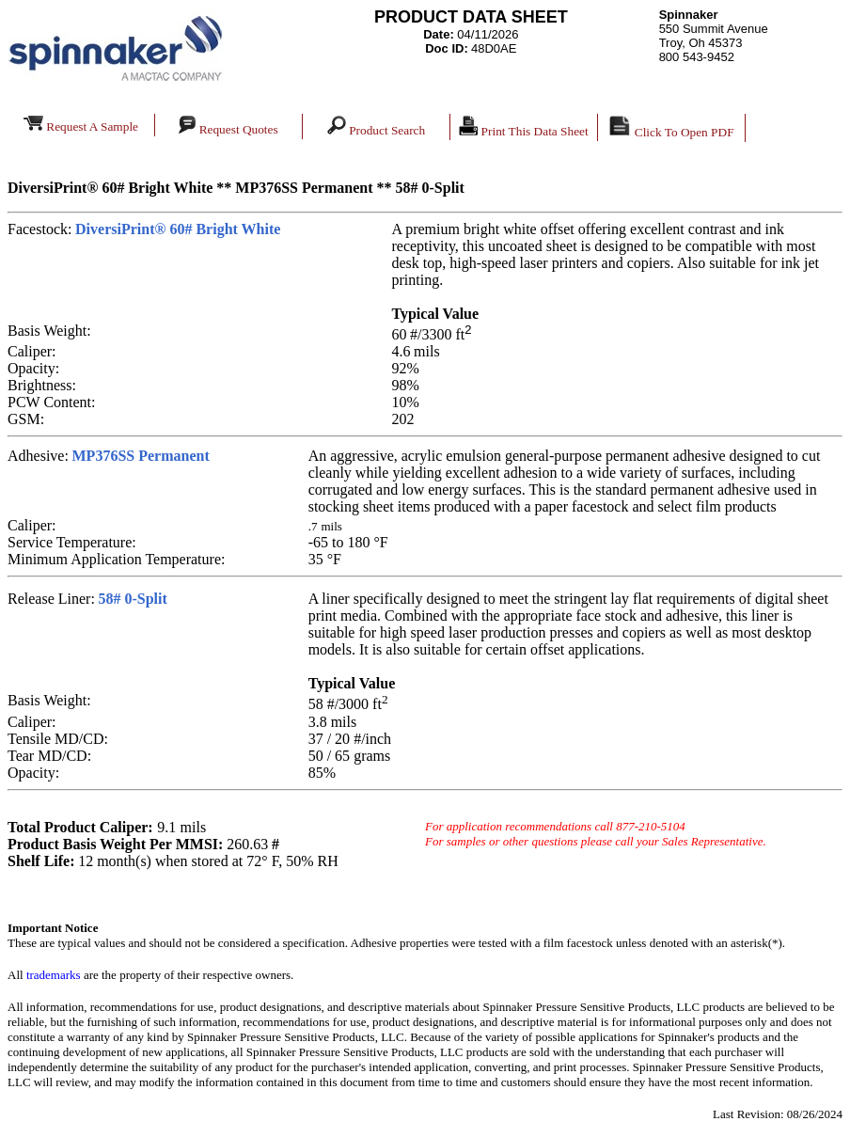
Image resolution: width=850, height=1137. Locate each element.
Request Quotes (228, 126)
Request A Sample (81, 125)
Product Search (388, 126)
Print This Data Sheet (523, 127)
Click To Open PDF (670, 127)
